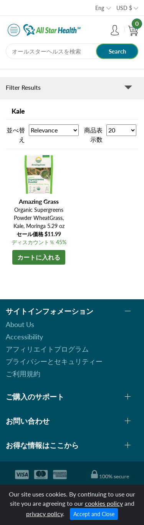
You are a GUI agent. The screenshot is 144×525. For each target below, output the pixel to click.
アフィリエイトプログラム (47, 349)
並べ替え (16, 134)
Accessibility (24, 336)
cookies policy (104, 503)
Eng (99, 8)
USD (124, 8)
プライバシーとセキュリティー (54, 361)
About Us (20, 324)
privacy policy (44, 513)
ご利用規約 (23, 373)
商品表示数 (93, 134)
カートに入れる (38, 257)
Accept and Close (93, 514)
